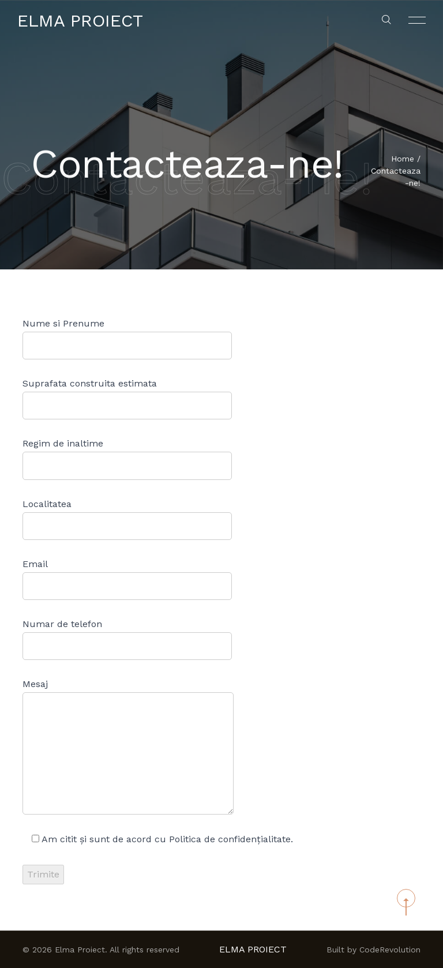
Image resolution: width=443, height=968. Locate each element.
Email (127, 579)
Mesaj (128, 746)
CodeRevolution (390, 949)
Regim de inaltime (127, 458)
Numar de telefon (127, 639)
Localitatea (127, 519)
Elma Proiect (80, 20)
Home (402, 159)
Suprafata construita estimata (127, 398)
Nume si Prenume (127, 338)
